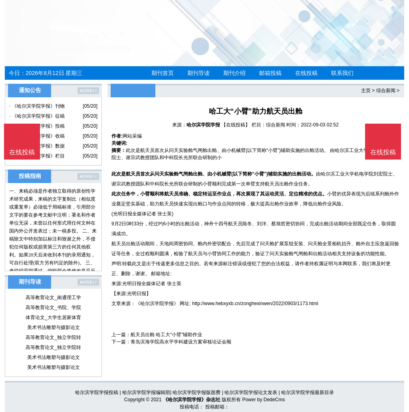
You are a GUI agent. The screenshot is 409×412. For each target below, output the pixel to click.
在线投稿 (306, 73)
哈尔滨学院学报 (203, 125)
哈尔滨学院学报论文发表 (250, 392)
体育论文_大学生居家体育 (53, 317)
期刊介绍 (234, 73)
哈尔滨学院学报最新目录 (307, 392)
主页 (366, 90)
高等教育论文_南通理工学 (53, 297)
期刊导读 (198, 73)
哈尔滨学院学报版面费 (196, 392)
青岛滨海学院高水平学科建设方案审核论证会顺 (181, 342)
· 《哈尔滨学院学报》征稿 (37, 116)
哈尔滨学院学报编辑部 (146, 392)
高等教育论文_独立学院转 (53, 337)
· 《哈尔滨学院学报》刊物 (37, 106)
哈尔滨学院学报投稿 (96, 392)
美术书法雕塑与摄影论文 (53, 327)
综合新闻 (385, 90)
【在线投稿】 (235, 125)
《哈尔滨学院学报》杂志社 (191, 399)
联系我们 (342, 73)
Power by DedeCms (263, 399)
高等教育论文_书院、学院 (53, 307)
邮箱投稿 (270, 73)
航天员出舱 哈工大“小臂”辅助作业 (166, 334)
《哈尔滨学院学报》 (157, 303)
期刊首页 (162, 73)
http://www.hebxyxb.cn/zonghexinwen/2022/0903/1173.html (255, 303)
